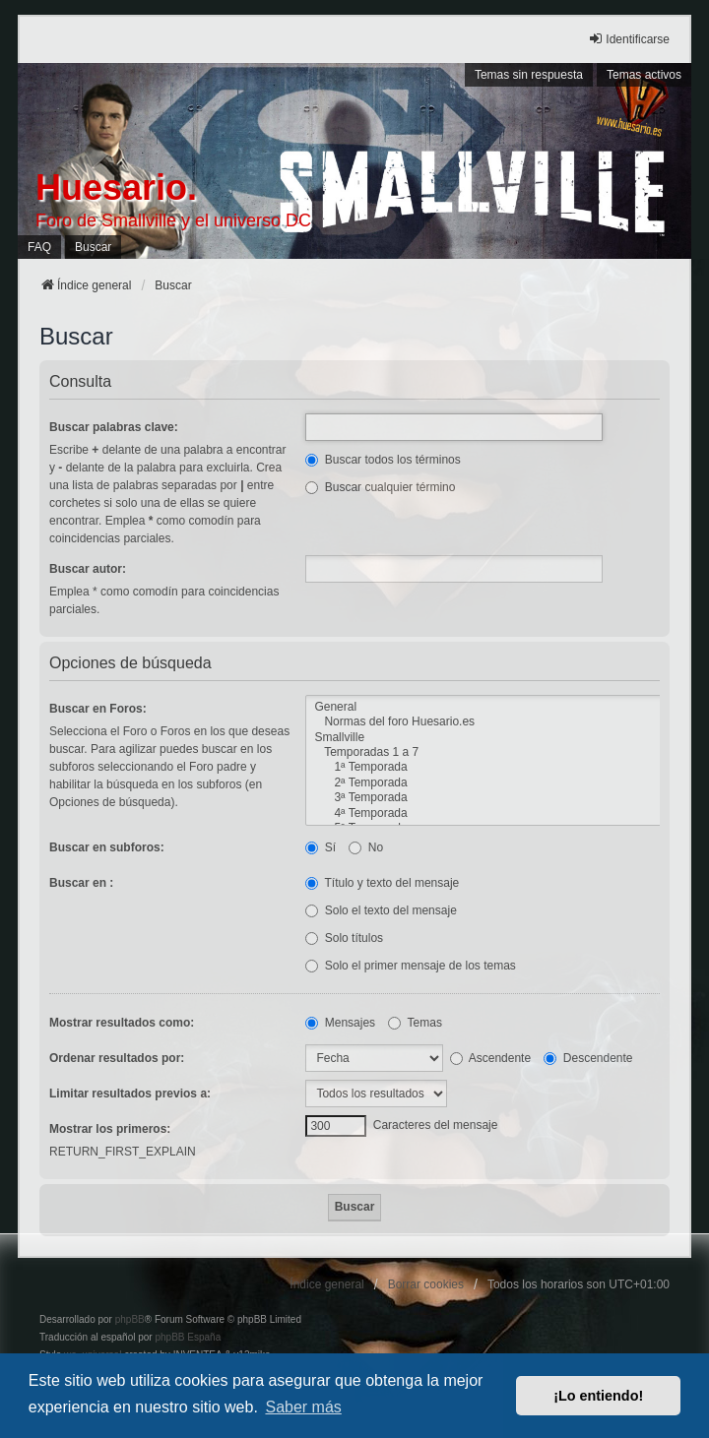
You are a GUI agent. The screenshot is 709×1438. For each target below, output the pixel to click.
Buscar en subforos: (106, 847)
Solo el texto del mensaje (380, 910)
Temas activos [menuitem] (644, 75)
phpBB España (188, 1337)
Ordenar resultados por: (116, 1058)
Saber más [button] (303, 1407)
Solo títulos (344, 938)
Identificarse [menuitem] (629, 38)
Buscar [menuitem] (93, 247)
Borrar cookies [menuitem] (426, 1284)
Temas (414, 1023)
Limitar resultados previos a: (130, 1093)
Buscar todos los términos (382, 460)
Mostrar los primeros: (109, 1129)
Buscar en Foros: (98, 709)
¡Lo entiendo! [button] (598, 1396)
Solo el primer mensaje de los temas (410, 965)
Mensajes (340, 1023)
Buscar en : (81, 883)
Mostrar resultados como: (121, 1023)
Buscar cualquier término (380, 487)
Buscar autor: (87, 569)
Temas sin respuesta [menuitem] (529, 75)
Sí (320, 847)
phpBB (130, 1319)
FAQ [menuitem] (39, 247)
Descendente (588, 1058)
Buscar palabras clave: (113, 427)
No (366, 847)
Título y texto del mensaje (382, 883)
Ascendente (490, 1058)
